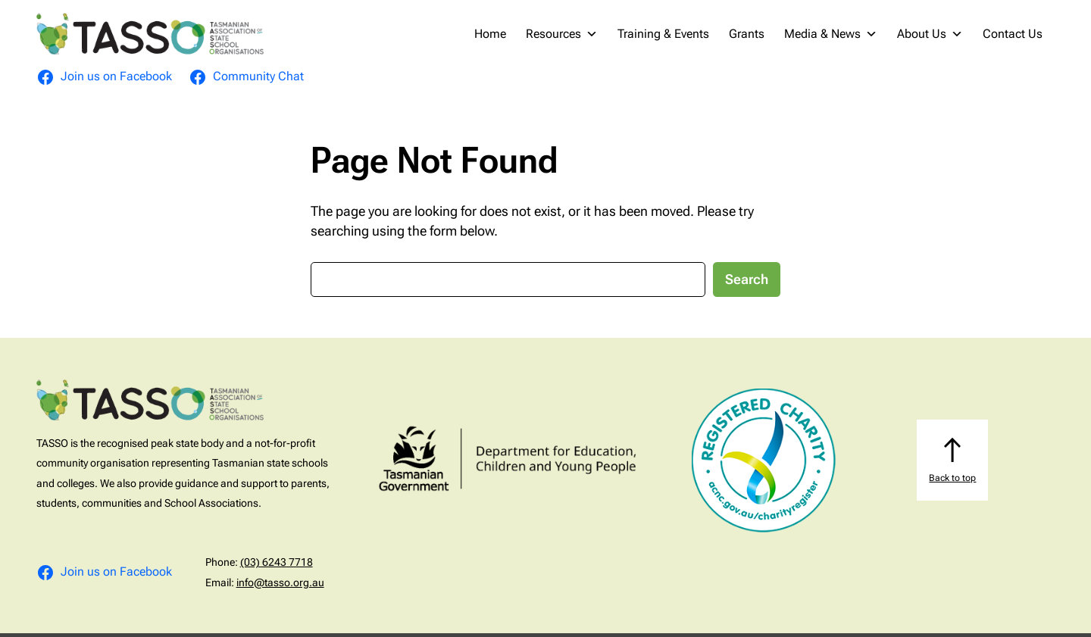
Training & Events (663, 34)
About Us (930, 34)
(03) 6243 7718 (276, 562)
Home (490, 34)
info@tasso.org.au (280, 582)
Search (746, 279)
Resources (562, 34)
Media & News (830, 34)
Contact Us (1013, 34)
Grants (746, 34)
